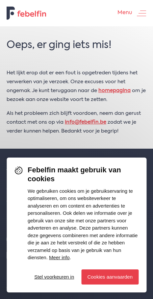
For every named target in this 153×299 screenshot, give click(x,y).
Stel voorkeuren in (54, 277)
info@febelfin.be (85, 122)
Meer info (59, 257)
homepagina (114, 90)
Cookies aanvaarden (110, 277)
